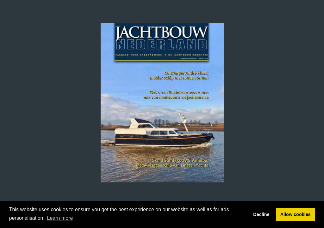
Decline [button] (261, 214)
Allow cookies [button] (295, 214)
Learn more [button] (60, 218)
